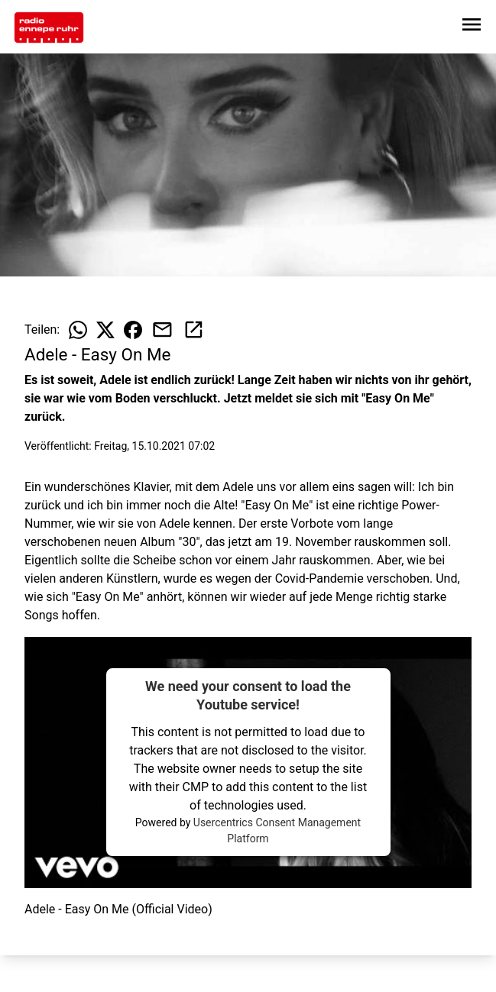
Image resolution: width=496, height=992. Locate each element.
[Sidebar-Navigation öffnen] (471, 27)
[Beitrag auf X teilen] (105, 330)
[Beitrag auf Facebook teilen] (133, 330)
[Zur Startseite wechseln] (49, 27)
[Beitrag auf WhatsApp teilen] (78, 330)
